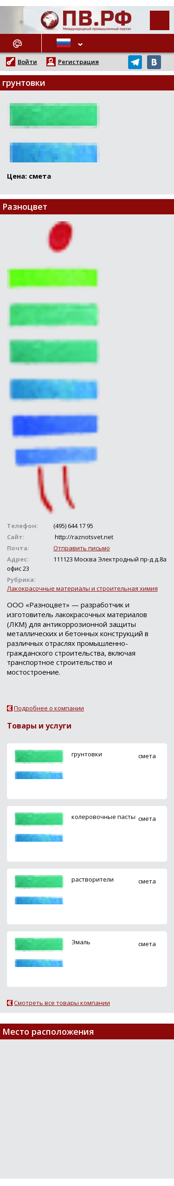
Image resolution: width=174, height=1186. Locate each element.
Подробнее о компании (49, 708)
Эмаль (80, 942)
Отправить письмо (81, 548)
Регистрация (78, 62)
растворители (92, 879)
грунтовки (86, 754)
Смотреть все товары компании (62, 1003)
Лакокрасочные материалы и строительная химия (82, 588)
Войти (27, 62)
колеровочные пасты (103, 816)
